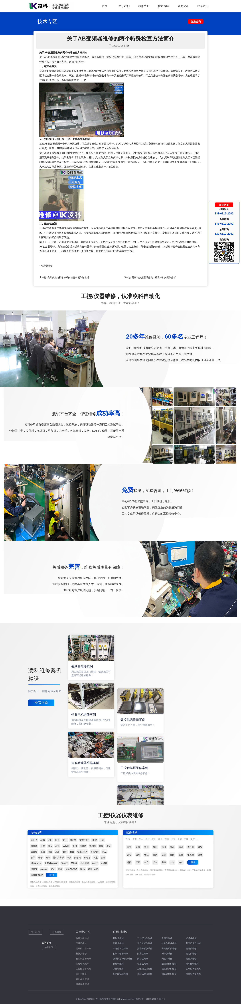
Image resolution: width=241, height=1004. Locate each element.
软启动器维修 (82, 979)
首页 (104, 6)
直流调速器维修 (83, 958)
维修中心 (143, 6)
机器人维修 (81, 953)
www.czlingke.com (128, 999)
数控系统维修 (82, 938)
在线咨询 (49, 947)
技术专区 (163, 6)
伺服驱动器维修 (83, 948)
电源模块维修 (82, 984)
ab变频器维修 (46, 265)
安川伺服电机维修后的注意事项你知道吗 (68, 277)
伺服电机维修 (82, 963)
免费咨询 (41, 703)
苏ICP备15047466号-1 (155, 999)
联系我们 (202, 6)
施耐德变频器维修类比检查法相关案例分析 (154, 277)
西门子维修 (81, 974)
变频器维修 (81, 943)
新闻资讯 (183, 6)
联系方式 (57, 932)
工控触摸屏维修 (83, 968)
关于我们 (124, 6)
